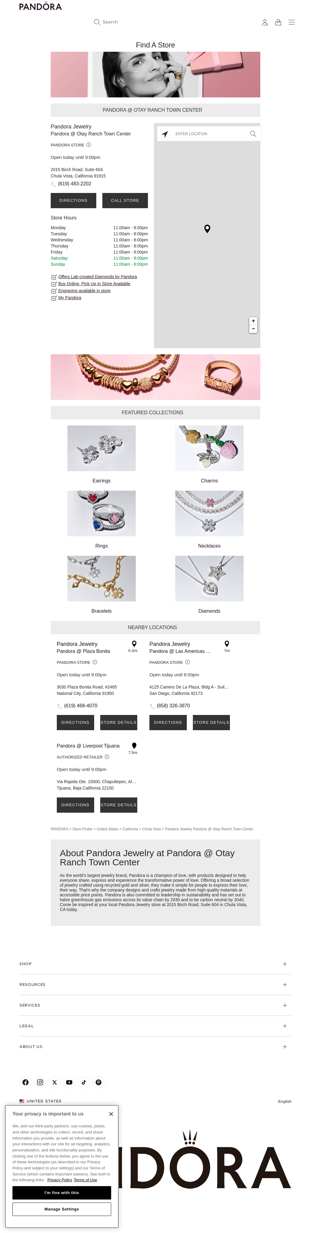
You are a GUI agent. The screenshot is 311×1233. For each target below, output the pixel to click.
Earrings (101, 454)
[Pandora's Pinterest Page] (98, 1082)
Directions (73, 200)
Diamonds (209, 585)
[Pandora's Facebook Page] (25, 1082)
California (130, 829)
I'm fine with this (62, 1192)
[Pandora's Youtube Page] (69, 1082)
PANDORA (59, 829)
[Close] (111, 1114)
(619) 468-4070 (80, 705)
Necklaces (209, 519)
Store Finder (82, 829)
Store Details (119, 722)
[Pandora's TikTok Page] (84, 1082)
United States (107, 829)
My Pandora (69, 297)
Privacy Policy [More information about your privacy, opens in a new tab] (59, 1180)
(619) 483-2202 (74, 183)
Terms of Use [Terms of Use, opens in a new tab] (85, 1180)
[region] (62, 1166)
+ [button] (253, 321)
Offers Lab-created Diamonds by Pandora (97, 276)
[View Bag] (278, 22)
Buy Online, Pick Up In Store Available (94, 283)
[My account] (265, 22)
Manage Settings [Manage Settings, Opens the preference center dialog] (61, 1209)
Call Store (125, 200)
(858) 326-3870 (173, 705)
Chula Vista (151, 829)
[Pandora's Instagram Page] (40, 1082)
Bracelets (101, 585)
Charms (209, 454)
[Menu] (291, 22)
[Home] (155, 1159)
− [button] (253, 329)
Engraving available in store (84, 290)
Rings (101, 519)
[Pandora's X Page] (55, 1082)
